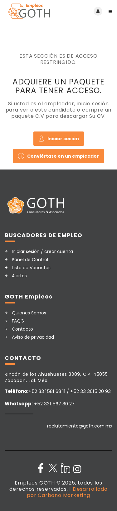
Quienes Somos (29, 313)
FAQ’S (18, 321)
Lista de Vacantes (31, 268)
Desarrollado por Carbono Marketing (67, 492)
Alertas (19, 276)
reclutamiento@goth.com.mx (79, 426)
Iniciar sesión (58, 139)
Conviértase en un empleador (58, 156)
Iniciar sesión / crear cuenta (42, 251)
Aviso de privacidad (33, 337)
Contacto (22, 329)
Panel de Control (30, 259)
